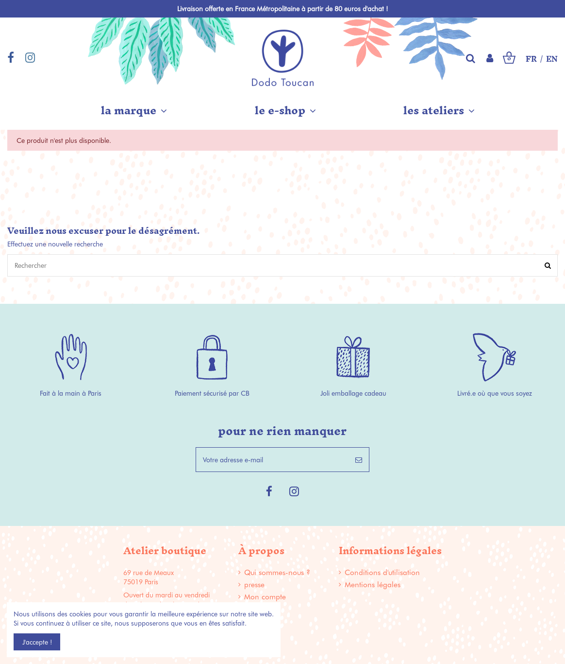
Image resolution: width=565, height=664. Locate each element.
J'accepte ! (37, 642)
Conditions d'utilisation (382, 572)
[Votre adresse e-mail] (272, 460)
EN (552, 59)
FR (531, 59)
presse (254, 584)
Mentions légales (372, 584)
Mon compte (265, 596)
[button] (134, 110)
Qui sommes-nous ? (277, 572)
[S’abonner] (359, 460)
